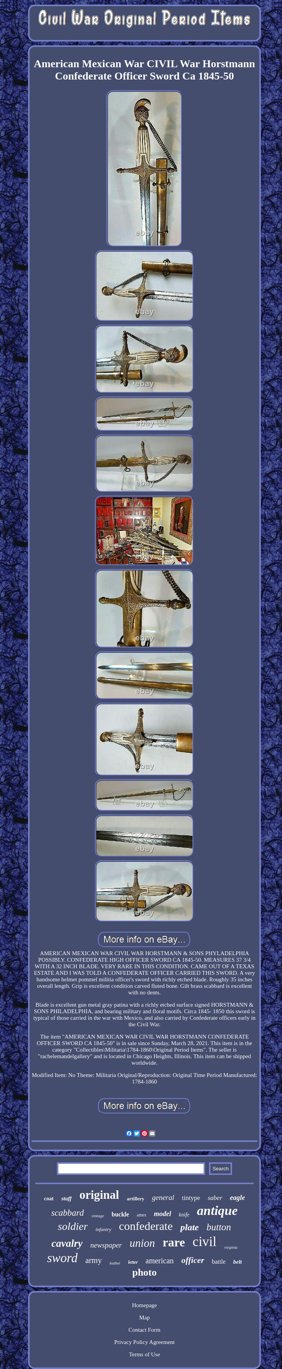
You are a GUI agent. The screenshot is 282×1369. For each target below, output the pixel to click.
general (163, 1197)
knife (184, 1215)
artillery (135, 1198)
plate (189, 1227)
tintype (191, 1197)
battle (219, 1261)
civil (204, 1241)
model (162, 1214)
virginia (230, 1247)
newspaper (106, 1245)
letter (133, 1262)
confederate (146, 1226)
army (93, 1260)
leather (114, 1263)
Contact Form (145, 1330)
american (160, 1260)
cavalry (67, 1243)
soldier (73, 1226)
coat (49, 1198)
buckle (120, 1214)
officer (192, 1260)
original (99, 1194)
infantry (103, 1229)
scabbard (67, 1213)
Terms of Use (144, 1354)
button (218, 1227)
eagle (237, 1197)
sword (62, 1258)
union (142, 1243)
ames (141, 1215)
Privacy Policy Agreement (144, 1342)
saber (215, 1197)
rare (174, 1242)
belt (237, 1262)
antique (217, 1210)
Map (144, 1317)
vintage (97, 1215)
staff (66, 1198)
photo (144, 1272)
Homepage (144, 1305)
